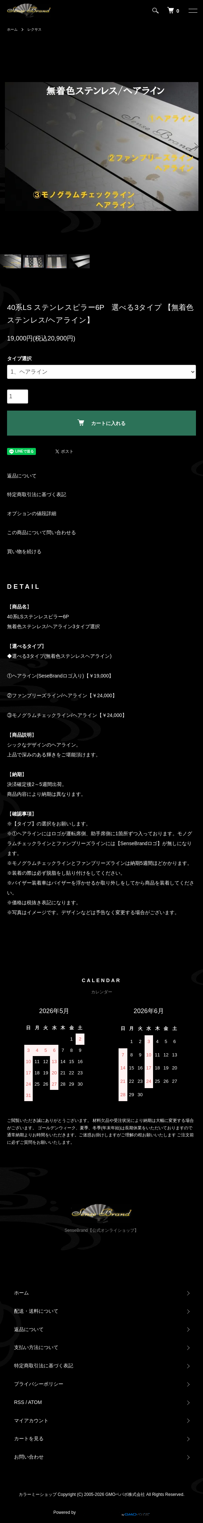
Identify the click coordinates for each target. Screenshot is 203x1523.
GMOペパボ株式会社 (125, 1494)
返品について (22, 476)
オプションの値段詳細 (31, 513)
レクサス (34, 29)
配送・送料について (36, 1311)
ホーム (12, 29)
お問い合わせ (29, 1457)
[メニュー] (192, 10)
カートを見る (29, 1438)
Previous (8, 146)
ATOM (35, 1402)
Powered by (101, 1509)
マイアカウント (31, 1420)
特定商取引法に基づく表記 (36, 494)
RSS (19, 1402)
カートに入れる (101, 422)
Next (195, 146)
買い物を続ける (24, 551)
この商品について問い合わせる (41, 532)
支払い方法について (36, 1347)
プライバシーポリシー (38, 1384)
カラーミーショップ (38, 1494)
